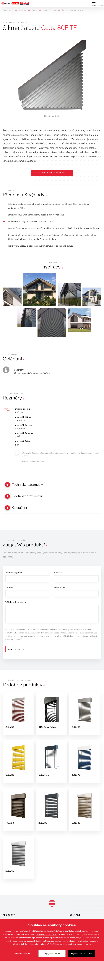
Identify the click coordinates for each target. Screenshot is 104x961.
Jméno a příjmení (14, 573)
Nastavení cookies (22, 953)
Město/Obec (60, 588)
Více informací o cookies (46, 934)
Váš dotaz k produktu (15, 603)
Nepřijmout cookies (52, 953)
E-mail (58, 573)
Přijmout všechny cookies (81, 953)
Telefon (9, 588)
